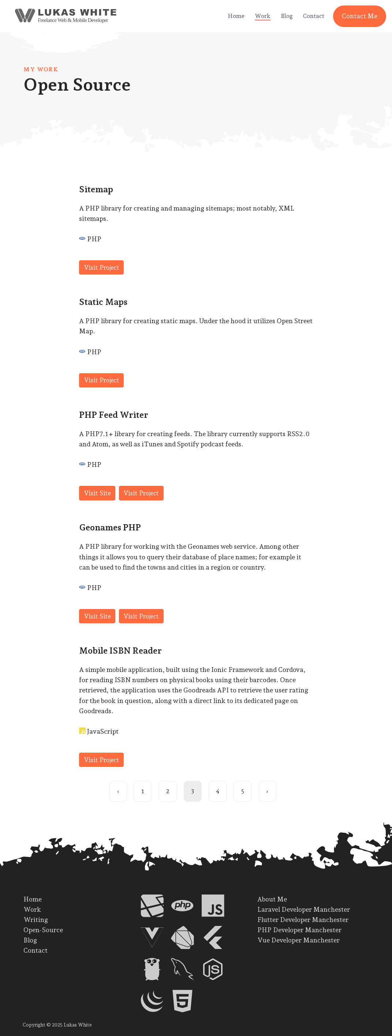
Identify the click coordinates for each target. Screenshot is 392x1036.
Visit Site (97, 493)
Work (262, 15)
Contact (313, 15)
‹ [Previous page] (118, 791)
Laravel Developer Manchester (303, 909)
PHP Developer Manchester (299, 930)
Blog (287, 15)
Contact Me (359, 16)
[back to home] (53, 16)
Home (236, 15)
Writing (35, 919)
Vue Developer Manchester (298, 940)
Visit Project (101, 267)
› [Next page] (267, 791)
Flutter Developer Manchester (302, 919)
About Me (272, 899)
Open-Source (43, 930)
